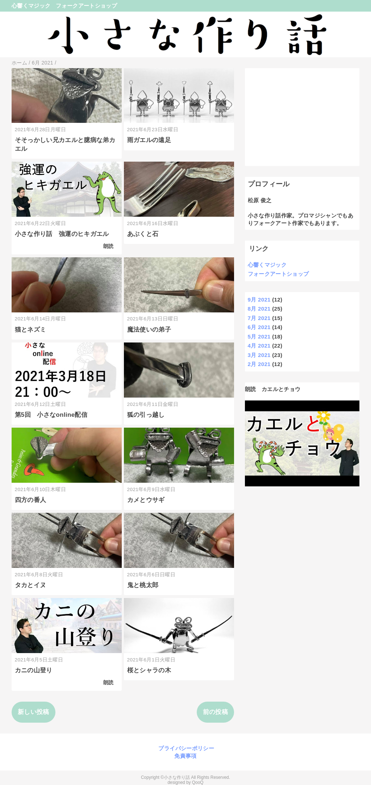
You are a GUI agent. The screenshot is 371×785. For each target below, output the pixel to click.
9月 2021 (259, 299)
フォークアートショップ (86, 6)
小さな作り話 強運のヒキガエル (62, 233)
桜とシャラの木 (149, 670)
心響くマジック (31, 6)
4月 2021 (259, 345)
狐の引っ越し (146, 414)
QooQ (198, 782)
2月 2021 (259, 364)
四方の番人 (30, 500)
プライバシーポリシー (185, 748)
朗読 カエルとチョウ (272, 389)
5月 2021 (259, 336)
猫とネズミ (30, 329)
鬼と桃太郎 (143, 585)
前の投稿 (215, 712)
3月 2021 (259, 355)
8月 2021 (259, 309)
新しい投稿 (33, 712)
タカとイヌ (30, 585)
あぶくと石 (143, 233)
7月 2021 (259, 318)
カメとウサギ (146, 500)
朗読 (108, 246)
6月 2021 (259, 327)
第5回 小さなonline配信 (51, 414)
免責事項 (185, 756)
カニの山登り (34, 670)
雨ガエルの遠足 (149, 140)
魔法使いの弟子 (149, 329)
